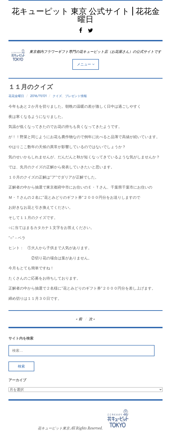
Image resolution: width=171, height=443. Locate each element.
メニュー (84, 64)
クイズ (57, 96)
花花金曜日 (16, 96)
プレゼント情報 (76, 96)
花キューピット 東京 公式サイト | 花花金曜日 (86, 15)
